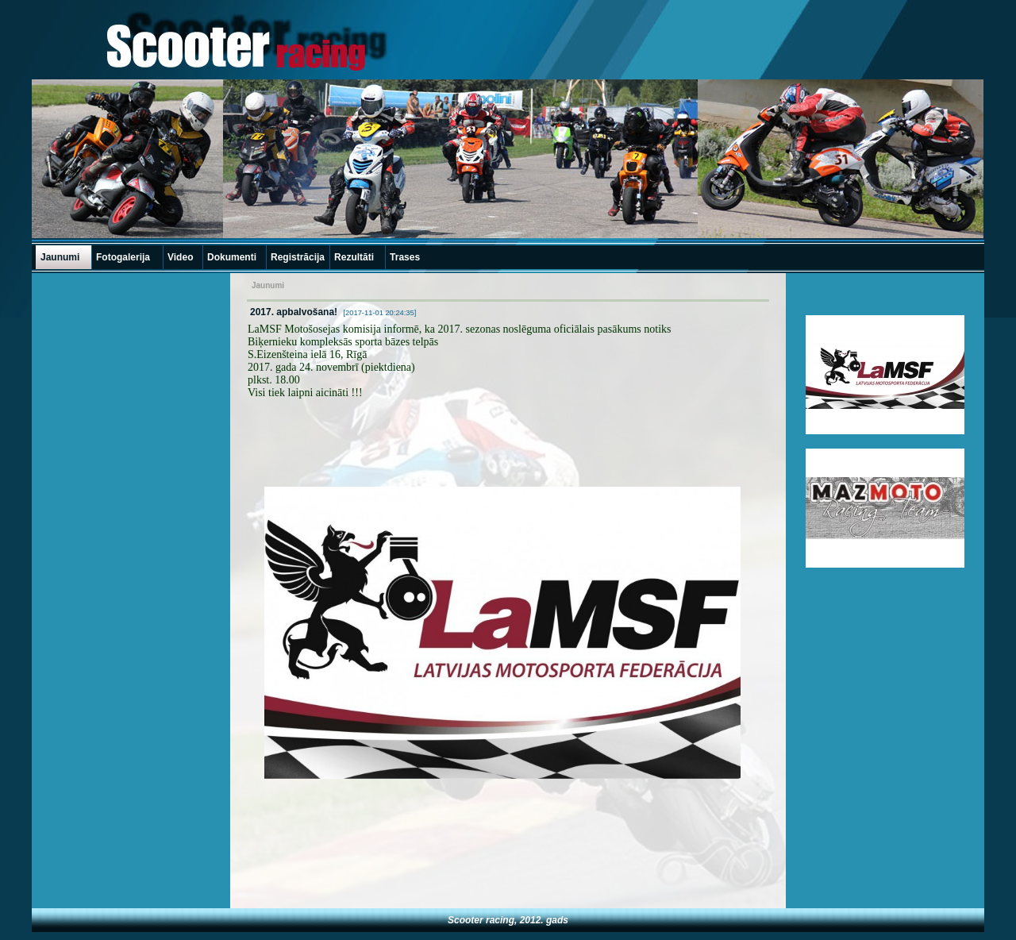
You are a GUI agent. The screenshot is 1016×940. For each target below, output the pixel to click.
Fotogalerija (123, 257)
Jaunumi (59, 257)
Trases (405, 257)
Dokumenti (231, 257)
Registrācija (298, 257)
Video (180, 257)
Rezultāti (354, 257)
